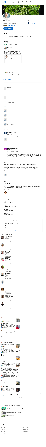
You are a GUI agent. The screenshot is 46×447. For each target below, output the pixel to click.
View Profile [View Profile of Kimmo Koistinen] (7, 293)
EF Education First (10, 149)
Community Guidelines (4, 433)
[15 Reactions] (3, 390)
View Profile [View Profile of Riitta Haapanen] (7, 278)
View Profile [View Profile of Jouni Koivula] (7, 249)
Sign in (42, 2)
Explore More (20, 401)
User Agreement (25, 425)
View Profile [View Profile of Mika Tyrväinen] (7, 271)
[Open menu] (42, 16)
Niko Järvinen (16, 61)
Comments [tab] (10, 44)
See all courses (5, 419)
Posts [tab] (5, 44)
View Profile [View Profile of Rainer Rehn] (7, 308)
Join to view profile (8, 28)
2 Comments (11, 72)
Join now (36, 2)
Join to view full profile (10, 230)
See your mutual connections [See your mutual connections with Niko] (12, 25)
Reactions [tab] (16, 44)
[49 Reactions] (3, 346)
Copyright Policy (25, 429)
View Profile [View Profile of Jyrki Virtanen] (7, 286)
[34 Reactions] (6, 72)
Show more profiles (6, 311)
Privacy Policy (3, 427)
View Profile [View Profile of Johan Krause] (7, 263)
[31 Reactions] (2, 365)
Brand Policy (3, 431)
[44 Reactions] (3, 321)
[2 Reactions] (2, 340)
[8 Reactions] (2, 334)
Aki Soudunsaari (14, 60)
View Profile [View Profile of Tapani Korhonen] (7, 241)
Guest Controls (25, 431)
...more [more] (20, 53)
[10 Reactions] (3, 359)
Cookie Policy (3, 429)
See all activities (8, 79)
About (24, 424)
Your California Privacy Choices (28, 427)
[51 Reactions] (3, 352)
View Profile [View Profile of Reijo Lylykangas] (7, 300)
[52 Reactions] (3, 327)
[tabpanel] (23, 61)
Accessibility (3, 425)
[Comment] (13, 75)
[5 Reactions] (2, 384)
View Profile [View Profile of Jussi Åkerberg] (7, 256)
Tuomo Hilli (10, 61)
